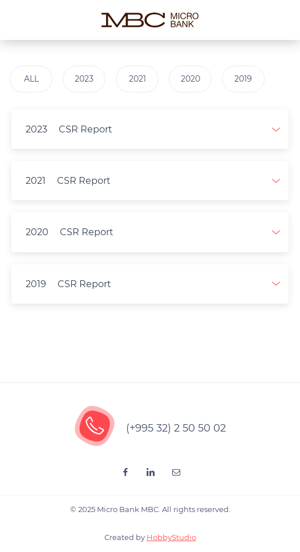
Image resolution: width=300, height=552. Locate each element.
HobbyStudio (171, 537)
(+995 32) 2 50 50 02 (176, 428)
